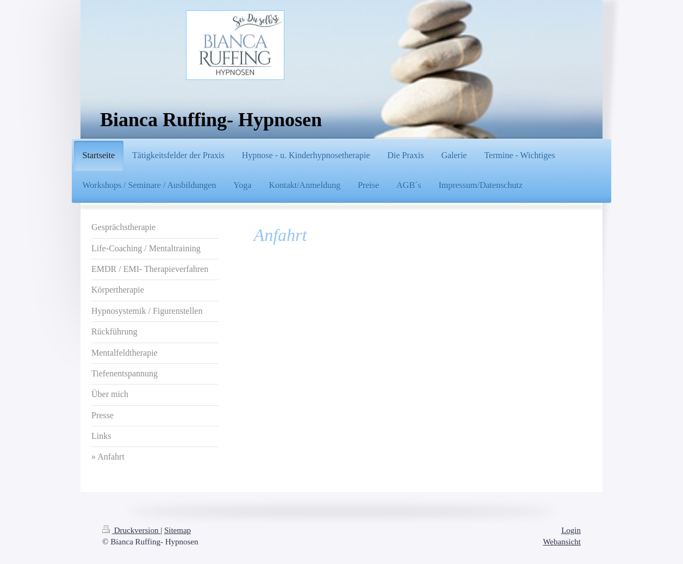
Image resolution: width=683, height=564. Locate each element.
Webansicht (562, 541)
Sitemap (177, 530)
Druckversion (131, 530)
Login (571, 530)
